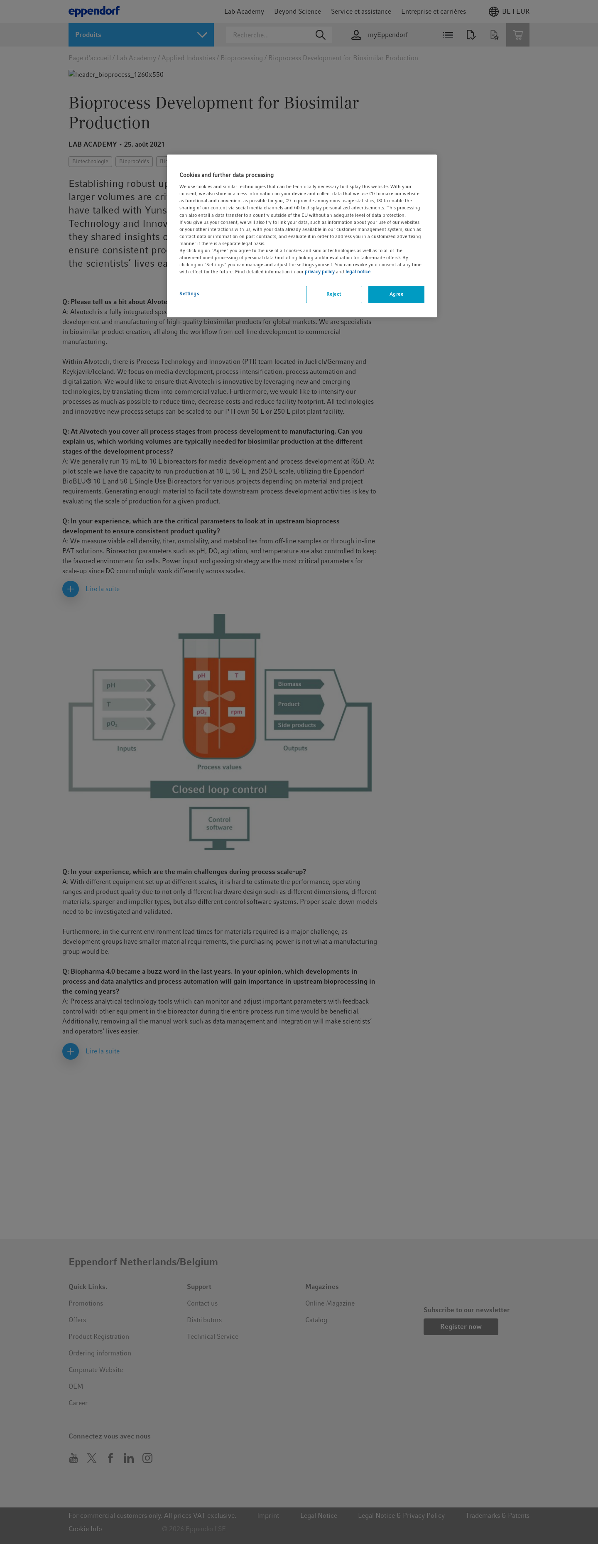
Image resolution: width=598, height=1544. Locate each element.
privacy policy (320, 272)
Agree (397, 294)
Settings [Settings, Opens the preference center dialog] (189, 294)
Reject (333, 294)
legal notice (358, 272)
